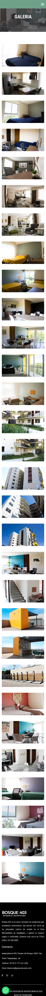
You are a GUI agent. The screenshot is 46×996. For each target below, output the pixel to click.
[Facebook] (2, 975)
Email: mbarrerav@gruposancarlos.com (17, 968)
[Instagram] (7, 975)
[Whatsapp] (12, 975)
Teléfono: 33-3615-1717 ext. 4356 (15, 963)
